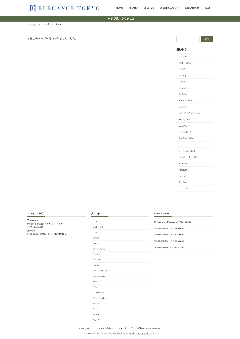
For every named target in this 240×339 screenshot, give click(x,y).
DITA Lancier (98, 292)
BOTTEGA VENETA (189, 113)
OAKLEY (96, 320)
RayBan (183, 182)
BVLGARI (97, 259)
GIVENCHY (185, 131)
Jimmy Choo (185, 119)
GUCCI (182, 69)
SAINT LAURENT (100, 248)
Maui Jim (183, 169)
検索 (207, 39)
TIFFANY (97, 254)
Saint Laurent (186, 100)
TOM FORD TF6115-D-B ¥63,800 (169, 228)
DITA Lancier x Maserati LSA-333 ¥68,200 (172, 221)
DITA (181, 144)
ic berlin (183, 163)
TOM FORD (185, 62)
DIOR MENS (98, 226)
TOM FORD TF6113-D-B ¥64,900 (169, 234)
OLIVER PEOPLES (188, 157)
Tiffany (182, 75)
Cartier (182, 56)
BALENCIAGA (186, 138)
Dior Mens (184, 87)
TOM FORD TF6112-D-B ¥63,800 (169, 241)
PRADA (183, 94)
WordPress (102, 333)
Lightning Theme (119, 333)
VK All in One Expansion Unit (141, 333)
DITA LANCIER (187, 150)
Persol (182, 175)
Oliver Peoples (99, 298)
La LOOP (183, 188)
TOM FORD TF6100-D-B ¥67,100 (169, 247)
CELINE (183, 106)
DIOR (182, 81)
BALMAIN (184, 125)
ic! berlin (97, 303)
